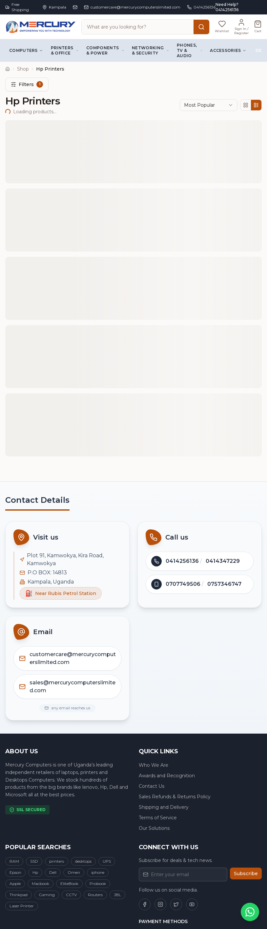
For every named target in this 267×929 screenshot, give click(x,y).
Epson (15, 872)
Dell (52, 872)
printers (56, 861)
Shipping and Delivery (164, 807)
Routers (95, 894)
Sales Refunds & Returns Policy (175, 797)
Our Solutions (154, 828)
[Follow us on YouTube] (192, 904)
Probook (98, 883)
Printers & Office (64, 50)
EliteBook (69, 883)
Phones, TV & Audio (189, 50)
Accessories (228, 50)
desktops (83, 861)
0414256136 (182, 561)
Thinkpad (19, 894)
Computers (26, 50)
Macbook (40, 883)
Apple (15, 883)
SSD (34, 861)
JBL (117, 894)
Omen (74, 872)
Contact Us (151, 786)
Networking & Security (150, 50)
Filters (27, 84)
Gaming (47, 894)
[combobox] (208, 105)
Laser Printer (22, 905)
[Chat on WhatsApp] (250, 912)
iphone (97, 872)
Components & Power (105, 50)
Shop (23, 69)
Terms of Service (158, 818)
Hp (35, 872)
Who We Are (153, 765)
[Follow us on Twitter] (176, 904)
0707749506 (183, 584)
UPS (107, 861)
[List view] (256, 105)
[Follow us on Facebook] (145, 904)
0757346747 (224, 584)
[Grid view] (245, 105)
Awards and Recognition (167, 776)
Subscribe (246, 873)
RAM (14, 861)
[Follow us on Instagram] (160, 904)
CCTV (71, 894)
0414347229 (223, 561)
